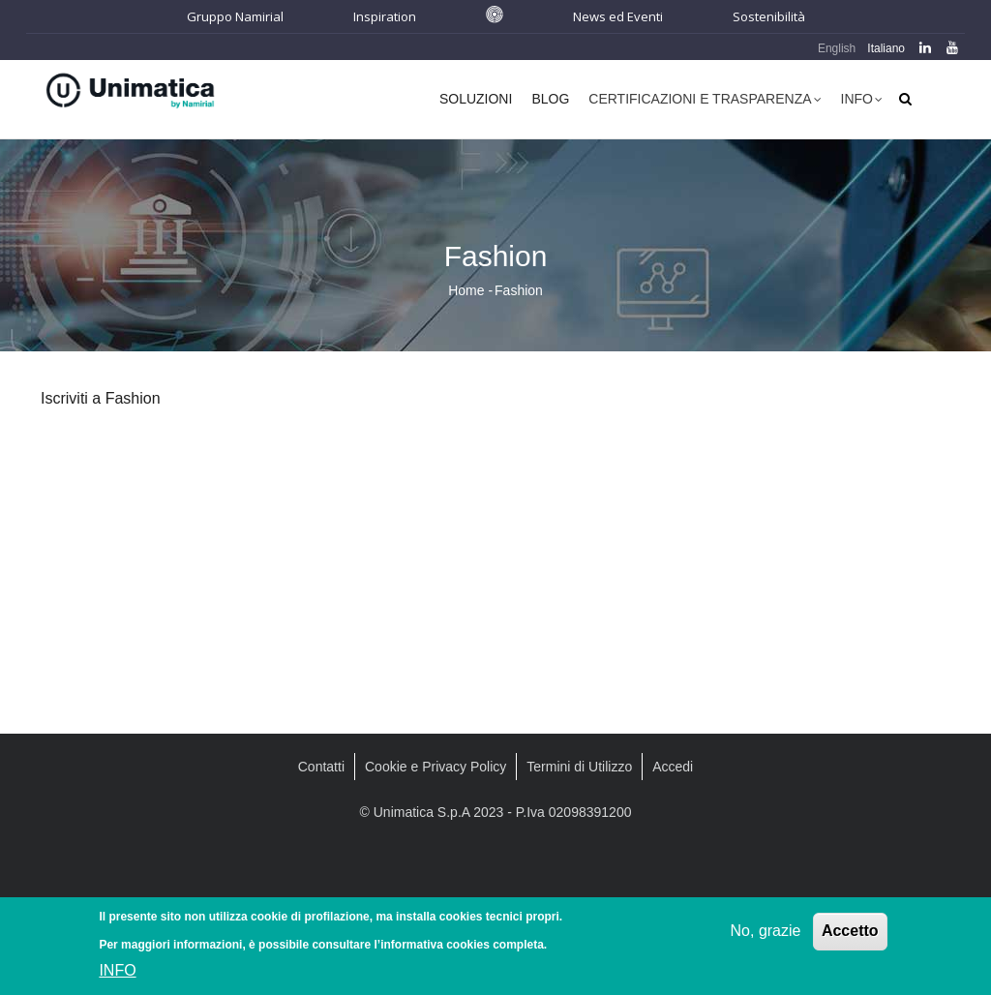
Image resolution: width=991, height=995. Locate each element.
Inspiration (384, 16)
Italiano (886, 48)
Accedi (672, 766)
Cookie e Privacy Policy (435, 766)
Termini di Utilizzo (579, 766)
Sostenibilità (769, 16)
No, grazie (766, 934)
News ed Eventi (618, 16)
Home (466, 290)
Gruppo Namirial (235, 16)
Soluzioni (475, 98)
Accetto (850, 934)
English (837, 48)
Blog (550, 98)
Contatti (321, 766)
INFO (117, 974)
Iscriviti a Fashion (101, 398)
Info (862, 101)
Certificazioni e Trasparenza (704, 101)
